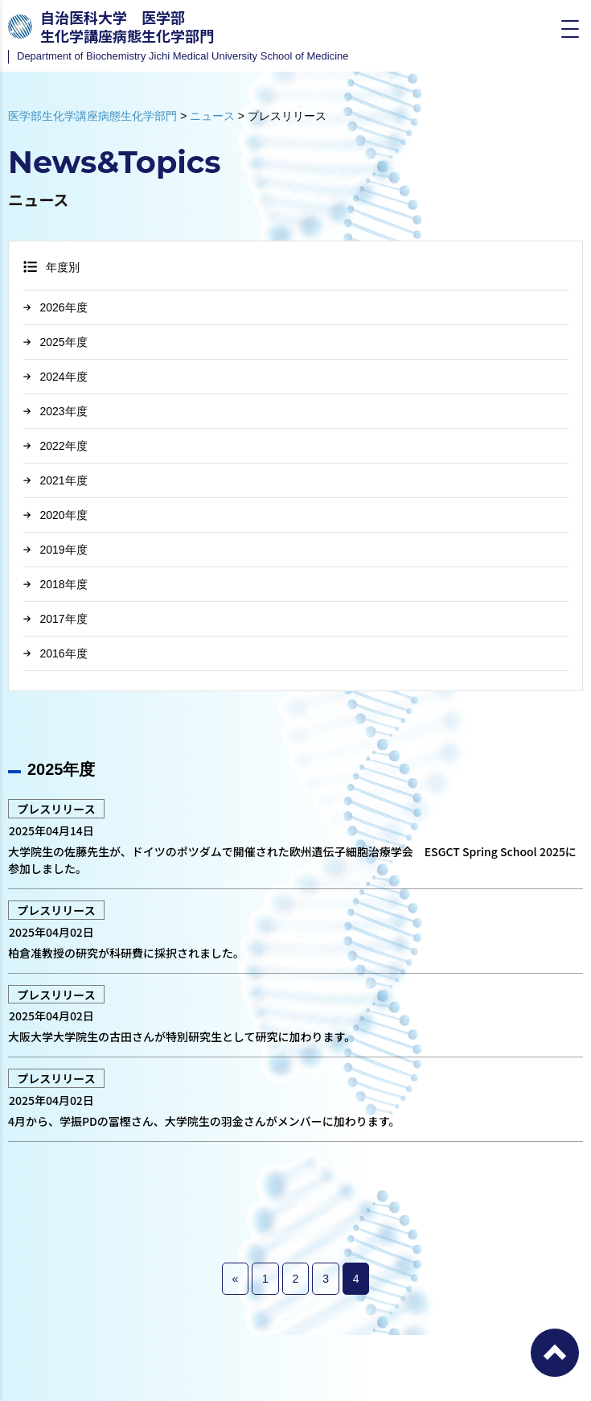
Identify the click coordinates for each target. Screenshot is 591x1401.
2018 (52, 584)
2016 (52, 653)
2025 (52, 342)
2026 (52, 307)
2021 (52, 480)
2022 (52, 445)
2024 (52, 376)
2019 (52, 549)
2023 (52, 411)
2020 (52, 515)
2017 (52, 618)
